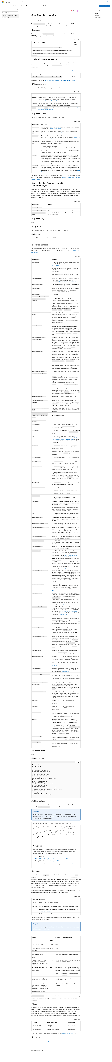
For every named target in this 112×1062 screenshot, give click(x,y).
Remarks (96, 19)
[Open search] (105, 2)
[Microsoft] (3, 2)
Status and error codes (59, 241)
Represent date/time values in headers (67, 281)
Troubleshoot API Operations (65, 499)
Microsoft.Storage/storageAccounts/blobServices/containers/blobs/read (53, 859)
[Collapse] (17, 9)
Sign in (108, 2)
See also (96, 21)
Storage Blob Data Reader (56, 861)
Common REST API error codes (46, 911)
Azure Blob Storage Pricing (67, 1033)
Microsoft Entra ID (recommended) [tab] (40, 823)
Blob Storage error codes (37, 1045)
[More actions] (79, 11)
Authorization (98, 17)
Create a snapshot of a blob (51, 100)
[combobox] (10, 12)
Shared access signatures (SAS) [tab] (57, 823)
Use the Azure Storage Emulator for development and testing (60, 80)
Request (96, 13)
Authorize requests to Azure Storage (56, 128)
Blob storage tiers (65, 568)
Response (97, 15)
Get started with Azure (105, 5)
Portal (96, 5)
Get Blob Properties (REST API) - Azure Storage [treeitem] (10, 16)
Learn (33, 10)
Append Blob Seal (65, 671)
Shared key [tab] (68, 823)
